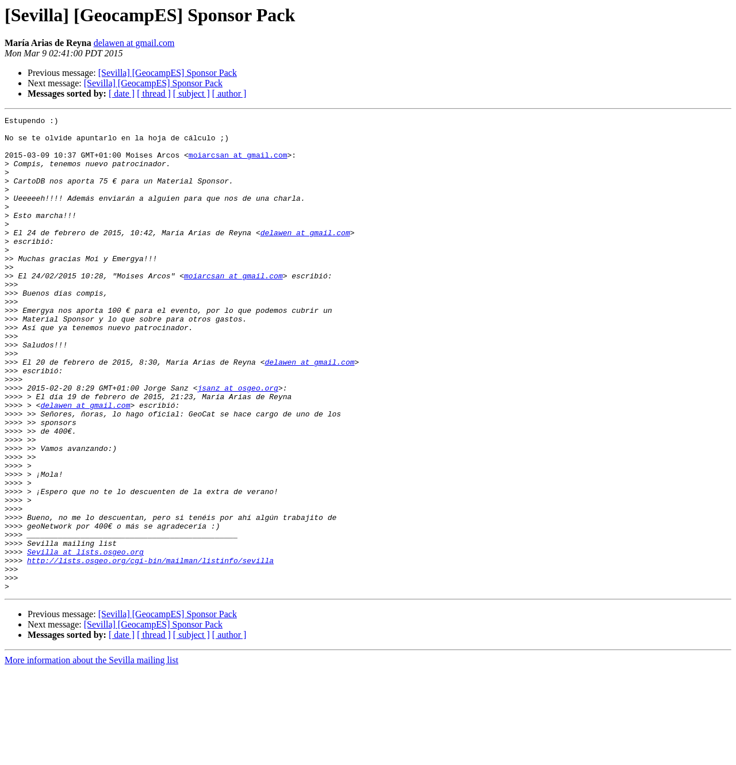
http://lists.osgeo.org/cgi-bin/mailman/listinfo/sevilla (150, 650)
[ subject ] (191, 93)
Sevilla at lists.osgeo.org (85, 639)
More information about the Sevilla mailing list (91, 755)
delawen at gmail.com (134, 43)
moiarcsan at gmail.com (238, 163)
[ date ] (122, 93)
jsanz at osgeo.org (237, 443)
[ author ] (229, 93)
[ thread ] (154, 93)
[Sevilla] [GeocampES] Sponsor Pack (167, 73)
